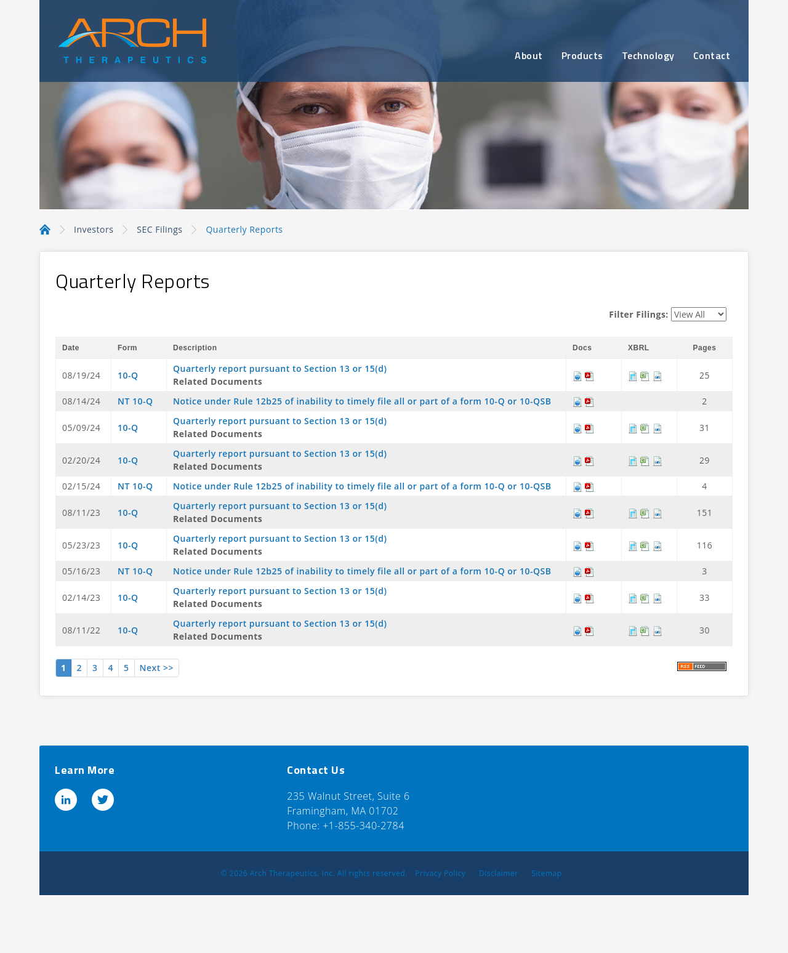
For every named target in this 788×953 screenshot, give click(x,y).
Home (44, 228)
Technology (648, 55)
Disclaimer (498, 873)
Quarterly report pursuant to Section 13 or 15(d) (280, 368)
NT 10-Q (135, 401)
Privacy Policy (440, 873)
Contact (712, 55)
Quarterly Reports (244, 229)
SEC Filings (159, 229)
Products (582, 55)
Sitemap (546, 873)
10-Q (128, 375)
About (529, 55)
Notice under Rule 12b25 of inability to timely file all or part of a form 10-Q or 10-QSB (362, 401)
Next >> (157, 668)
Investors (93, 229)
